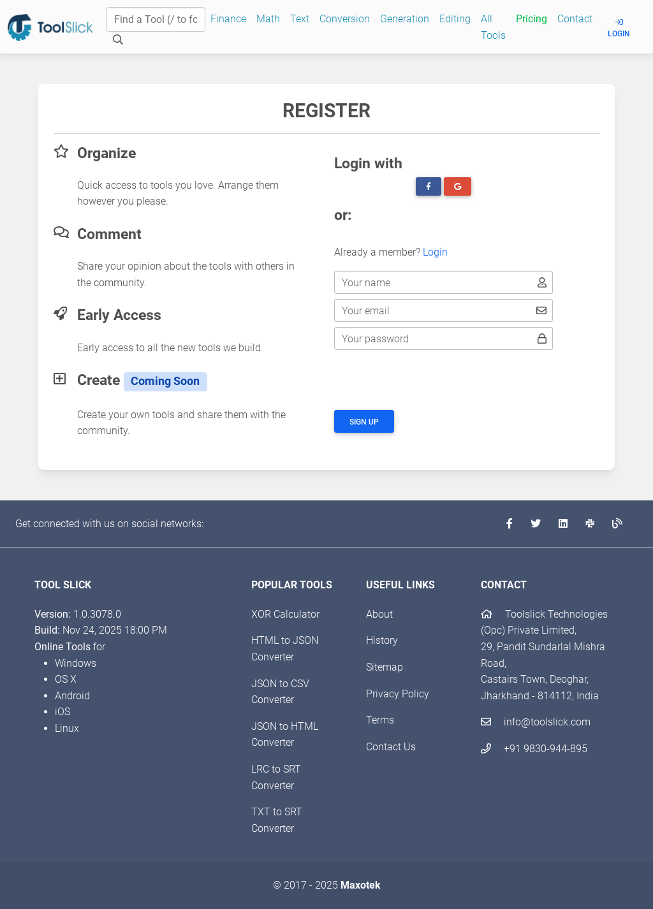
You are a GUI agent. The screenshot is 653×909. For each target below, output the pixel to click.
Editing (455, 19)
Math (268, 19)
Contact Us (391, 747)
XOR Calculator (285, 614)
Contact (574, 19)
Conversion (344, 19)
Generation (404, 19)
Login (619, 28)
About (379, 614)
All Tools (493, 27)
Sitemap (384, 667)
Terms (380, 720)
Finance (228, 19)
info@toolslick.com (536, 722)
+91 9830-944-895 (534, 749)
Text (299, 19)
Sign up (364, 422)
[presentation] (431, 380)
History (382, 640)
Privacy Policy (397, 694)
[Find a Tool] (155, 20)
